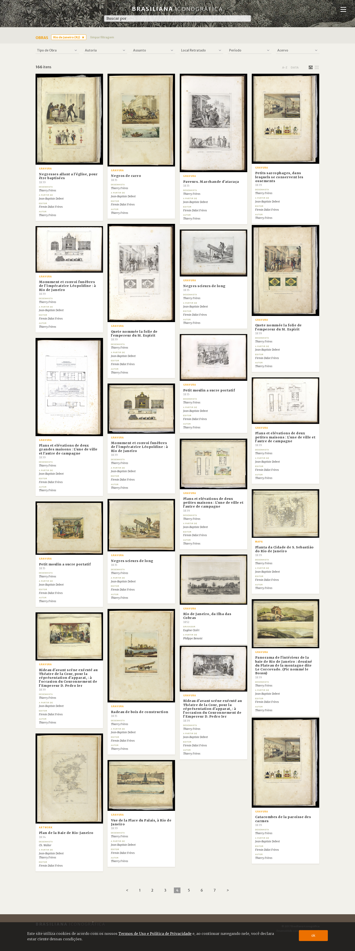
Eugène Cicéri (191, 630)
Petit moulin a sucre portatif (209, 392)
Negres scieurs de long (204, 288)
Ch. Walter (45, 845)
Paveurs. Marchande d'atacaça (211, 183)
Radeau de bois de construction (139, 714)
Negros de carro (126, 177)
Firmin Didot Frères (51, 206)
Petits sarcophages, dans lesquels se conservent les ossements (279, 179)
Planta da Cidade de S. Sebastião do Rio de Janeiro (284, 551)
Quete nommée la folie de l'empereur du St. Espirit (134, 335)
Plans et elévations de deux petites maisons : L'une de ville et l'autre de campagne (285, 439)
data (295, 67)
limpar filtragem (102, 37)
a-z (284, 67)
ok (313, 935)
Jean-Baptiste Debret (51, 198)
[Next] (227, 890)
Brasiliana (177, 8)
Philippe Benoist (192, 638)
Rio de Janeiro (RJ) (66, 37)
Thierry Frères (47, 190)
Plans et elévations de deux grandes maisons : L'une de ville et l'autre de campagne (68, 451)
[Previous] (127, 890)
